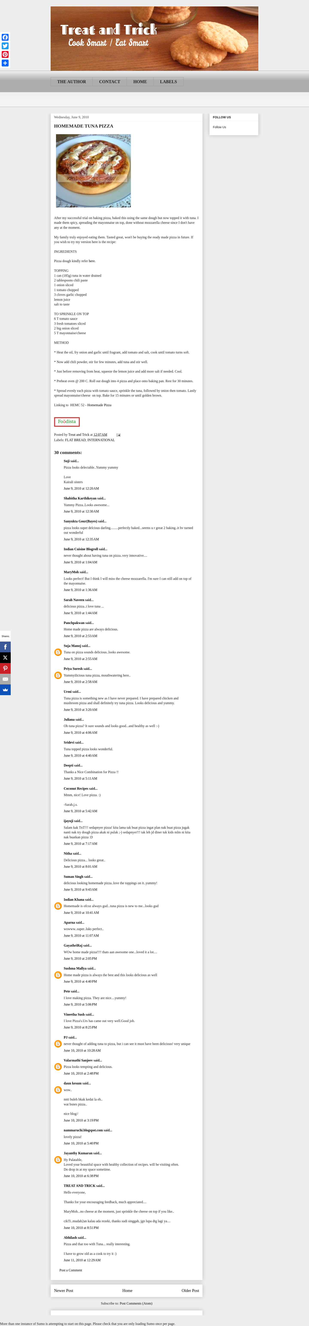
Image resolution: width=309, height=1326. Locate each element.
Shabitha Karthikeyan (80, 498)
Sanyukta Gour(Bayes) (80, 521)
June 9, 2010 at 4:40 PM (80, 981)
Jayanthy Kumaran (78, 1153)
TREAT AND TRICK (79, 1186)
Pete (67, 991)
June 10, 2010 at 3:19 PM (81, 1120)
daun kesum (73, 1083)
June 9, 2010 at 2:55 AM (80, 659)
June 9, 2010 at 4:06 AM (80, 732)
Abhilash (70, 1237)
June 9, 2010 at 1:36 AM (80, 590)
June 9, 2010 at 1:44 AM (80, 613)
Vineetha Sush (74, 1014)
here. (92, 261)
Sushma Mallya (75, 968)
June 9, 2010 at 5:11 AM (80, 778)
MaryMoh (71, 572)
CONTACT (109, 81)
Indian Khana (74, 899)
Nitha (68, 853)
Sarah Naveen (74, 600)
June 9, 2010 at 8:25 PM (80, 1027)
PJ (66, 1037)
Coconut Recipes (76, 788)
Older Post (190, 1290)
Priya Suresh (73, 669)
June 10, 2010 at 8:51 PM (81, 1228)
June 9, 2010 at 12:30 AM (81, 511)
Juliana (69, 719)
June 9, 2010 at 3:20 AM (80, 709)
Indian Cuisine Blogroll (81, 549)
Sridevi (69, 742)
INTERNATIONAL (101, 440)
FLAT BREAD (75, 440)
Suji (67, 461)
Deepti (68, 765)
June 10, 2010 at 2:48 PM (81, 1073)
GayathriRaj (73, 945)
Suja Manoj (72, 646)
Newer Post (63, 1290)
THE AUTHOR (71, 81)
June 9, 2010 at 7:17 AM (80, 843)
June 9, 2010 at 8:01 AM (80, 866)
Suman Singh (73, 876)
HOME (140, 81)
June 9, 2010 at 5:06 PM (80, 1004)
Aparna (69, 922)
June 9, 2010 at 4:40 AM (80, 755)
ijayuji (68, 821)
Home (127, 1290)
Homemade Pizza (99, 405)
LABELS (168, 81)
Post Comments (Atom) (136, 1303)
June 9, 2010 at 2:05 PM (80, 958)
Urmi (67, 691)
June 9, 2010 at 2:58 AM (80, 682)
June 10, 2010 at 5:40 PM (81, 1143)
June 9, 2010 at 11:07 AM (81, 935)
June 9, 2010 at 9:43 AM (80, 889)
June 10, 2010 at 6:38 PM (81, 1176)
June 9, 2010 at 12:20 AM (81, 488)
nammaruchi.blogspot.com (83, 1130)
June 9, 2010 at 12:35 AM (81, 539)
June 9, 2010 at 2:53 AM (80, 636)
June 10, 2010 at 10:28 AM (82, 1050)
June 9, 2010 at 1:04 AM (80, 562)
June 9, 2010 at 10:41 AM (81, 912)
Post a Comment (70, 1270)
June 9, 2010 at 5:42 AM (80, 811)
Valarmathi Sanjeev (78, 1060)
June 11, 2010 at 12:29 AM (82, 1260)
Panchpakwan (74, 623)
